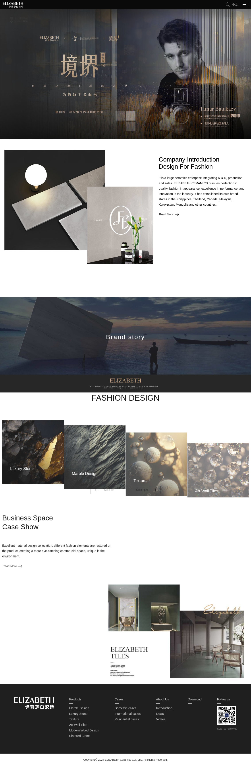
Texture (74, 719)
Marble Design (79, 708)
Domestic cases (126, 708)
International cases (128, 713)
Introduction (164, 708)
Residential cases (127, 719)
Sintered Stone (79, 736)
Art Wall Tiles (78, 725)
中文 (235, 4)
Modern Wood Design (84, 730)
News (160, 713)
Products (75, 699)
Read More (166, 214)
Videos (161, 719)
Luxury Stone (78, 713)
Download (194, 699)
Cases (119, 699)
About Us (162, 699)
